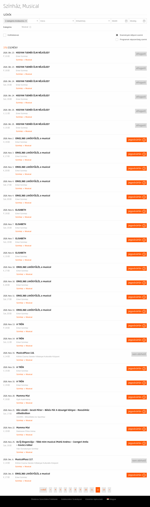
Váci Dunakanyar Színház (27, 449)
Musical (28, 60)
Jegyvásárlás (135, 139)
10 (86, 490)
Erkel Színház (22, 56)
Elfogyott (141, 54)
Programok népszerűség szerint (133, 39)
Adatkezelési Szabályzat (71, 499)
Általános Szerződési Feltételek (44, 499)
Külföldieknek (13, 35)
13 (104, 490)
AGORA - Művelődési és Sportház (30, 417)
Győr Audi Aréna (23, 399)
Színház (19, 60)
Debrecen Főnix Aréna (25, 431)
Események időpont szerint (131, 35)
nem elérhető (139, 354)
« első (43, 490)
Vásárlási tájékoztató (94, 499)
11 (92, 490)
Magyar (111, 499)
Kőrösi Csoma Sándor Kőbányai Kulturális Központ (37, 356)
